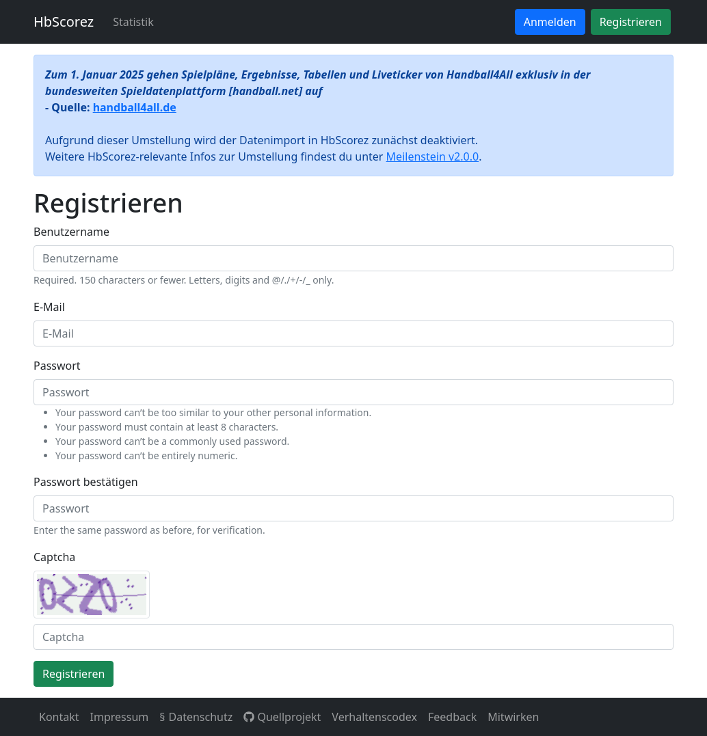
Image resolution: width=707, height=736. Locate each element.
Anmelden (550, 21)
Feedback (452, 716)
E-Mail (49, 306)
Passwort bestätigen (86, 481)
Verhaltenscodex (374, 716)
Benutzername (71, 231)
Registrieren (631, 21)
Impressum (119, 716)
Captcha (54, 556)
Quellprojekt (282, 716)
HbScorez (64, 21)
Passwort (57, 365)
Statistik (133, 21)
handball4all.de (134, 107)
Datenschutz (200, 716)
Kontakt (59, 716)
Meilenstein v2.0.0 (432, 156)
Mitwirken (513, 716)
